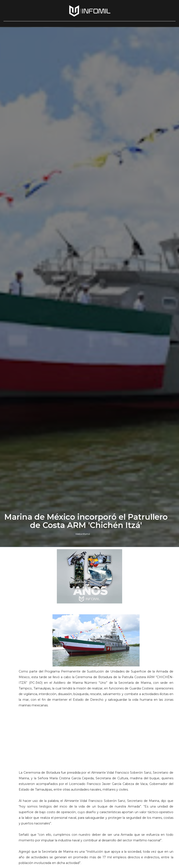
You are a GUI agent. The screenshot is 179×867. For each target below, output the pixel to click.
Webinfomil (82, 534)
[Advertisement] (96, 741)
